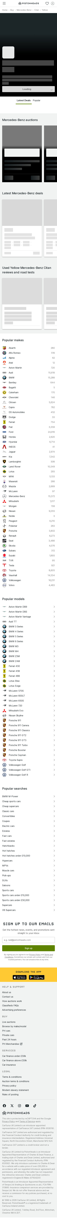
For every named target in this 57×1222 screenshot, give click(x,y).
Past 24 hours (9, 1039)
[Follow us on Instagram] (19, 1106)
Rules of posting (10, 1094)
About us (6, 992)
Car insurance (9, 1064)
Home (5, 10)
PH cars (6, 1030)
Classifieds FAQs (10, 1005)
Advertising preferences (14, 1009)
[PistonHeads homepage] (28, 3)
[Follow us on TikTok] (35, 1106)
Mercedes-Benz (24, 10)
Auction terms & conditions (15, 1081)
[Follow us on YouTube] (27, 1106)
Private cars (8, 1035)
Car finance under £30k (14, 1056)
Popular (36, 100)
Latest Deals (24, 100)
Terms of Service (27, 1121)
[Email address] (28, 940)
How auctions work (12, 1001)
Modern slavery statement (15, 1090)
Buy (12, 10)
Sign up (28, 948)
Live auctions (8, 1022)
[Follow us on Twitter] (12, 1106)
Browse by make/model (14, 1026)
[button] (22, 212)
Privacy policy (9, 1085)
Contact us (7, 996)
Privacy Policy (35, 955)
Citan (36, 10)
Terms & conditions (12, 1076)
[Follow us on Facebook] (4, 1106)
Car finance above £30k (14, 1060)
